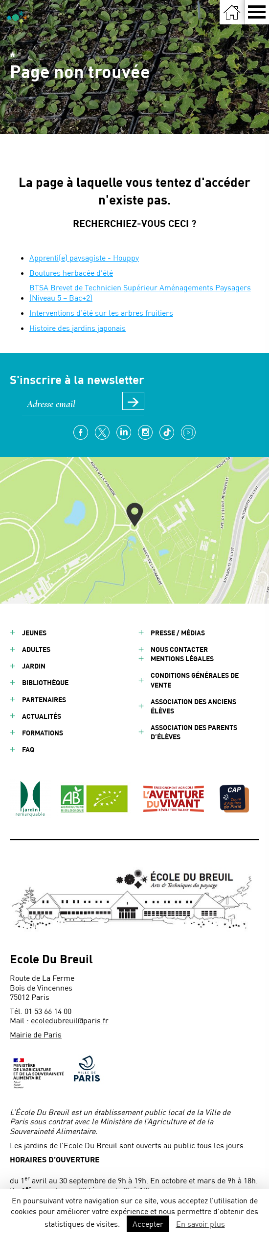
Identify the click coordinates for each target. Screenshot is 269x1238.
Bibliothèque (45, 682)
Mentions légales (182, 658)
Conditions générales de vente (195, 680)
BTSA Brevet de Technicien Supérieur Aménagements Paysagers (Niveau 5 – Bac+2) (140, 292)
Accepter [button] (148, 1223)
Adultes (36, 649)
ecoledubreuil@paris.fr (70, 1020)
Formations (42, 733)
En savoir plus (200, 1223)
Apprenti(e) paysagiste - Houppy (84, 257)
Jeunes (34, 633)
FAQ (28, 749)
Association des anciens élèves (193, 706)
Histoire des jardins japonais (77, 327)
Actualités (41, 716)
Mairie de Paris (36, 1034)
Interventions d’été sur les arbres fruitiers (101, 312)
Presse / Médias (178, 633)
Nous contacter (179, 649)
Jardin (33, 666)
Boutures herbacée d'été (71, 272)
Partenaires (44, 699)
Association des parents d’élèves (194, 732)
